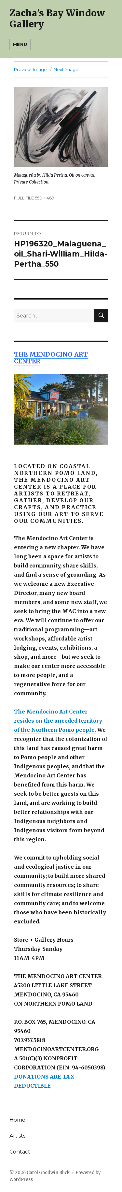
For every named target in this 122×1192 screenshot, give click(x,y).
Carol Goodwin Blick (48, 1172)
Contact (19, 1152)
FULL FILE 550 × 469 (34, 197)
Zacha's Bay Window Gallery (57, 18)
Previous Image (30, 69)
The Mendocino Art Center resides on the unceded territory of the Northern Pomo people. (58, 720)
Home (17, 1120)
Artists (17, 1136)
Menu (20, 44)
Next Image (66, 69)
